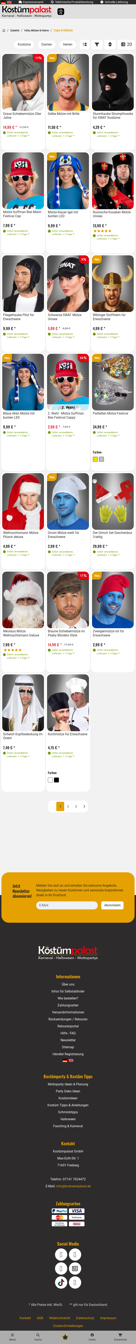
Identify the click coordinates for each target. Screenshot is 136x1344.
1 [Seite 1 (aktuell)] (60, 806)
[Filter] (97, 45)
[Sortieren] (110, 45)
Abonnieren (113, 905)
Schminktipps (68, 1112)
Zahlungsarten (68, 1005)
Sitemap (68, 1047)
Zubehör (14, 30)
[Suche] (38, 1337)
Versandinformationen (68, 1012)
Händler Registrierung (68, 1054)
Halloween (68, 1119)
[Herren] (67, 45)
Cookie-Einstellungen (68, 1326)
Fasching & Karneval (68, 1126)
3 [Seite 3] (76, 806)
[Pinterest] (75, 1282)
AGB (40, 1318)
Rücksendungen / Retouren (68, 1019)
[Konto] (92, 1337)
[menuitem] (3, 2)
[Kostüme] (25, 45)
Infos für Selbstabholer (68, 991)
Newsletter (68, 1040)
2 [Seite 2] (68, 806)
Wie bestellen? (68, 998)
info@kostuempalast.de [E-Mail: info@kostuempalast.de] (73, 1186)
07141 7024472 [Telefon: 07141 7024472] (74, 1179)
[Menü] (12, 1337)
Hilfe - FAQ (67, 1033)
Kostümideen (68, 1098)
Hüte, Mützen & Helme (36, 30)
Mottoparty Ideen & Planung (68, 1084)
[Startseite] (3, 30)
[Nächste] (84, 806)
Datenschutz (85, 1318)
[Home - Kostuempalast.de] (68, 953)
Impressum (108, 1318)
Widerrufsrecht (59, 1318)
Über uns (68, 984)
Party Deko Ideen (68, 1091)
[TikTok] (61, 1282)
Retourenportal (68, 1026)
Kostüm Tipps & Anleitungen (68, 1105)
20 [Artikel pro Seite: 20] (126, 44)
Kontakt (25, 1318)
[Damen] (47, 45)
